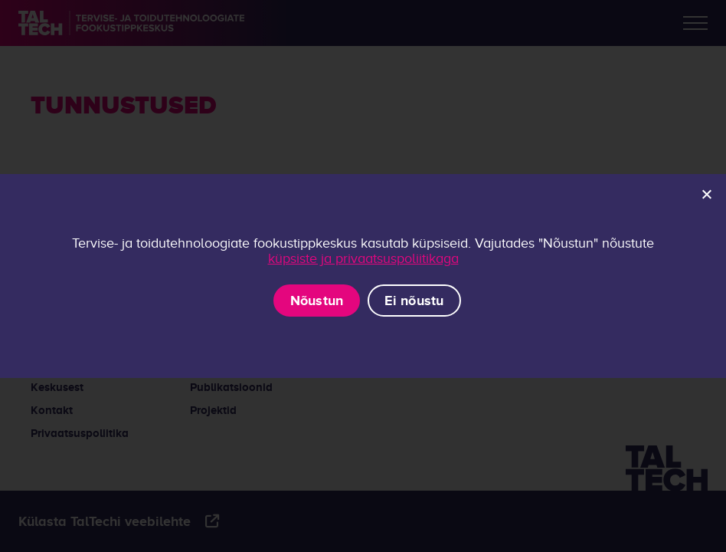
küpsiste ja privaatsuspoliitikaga (363, 258)
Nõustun (317, 300)
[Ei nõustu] (706, 194)
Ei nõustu (413, 300)
